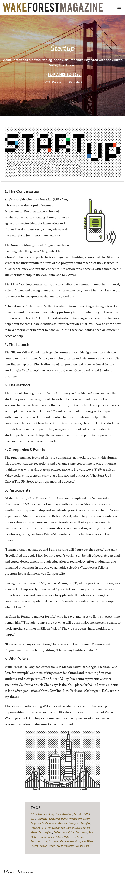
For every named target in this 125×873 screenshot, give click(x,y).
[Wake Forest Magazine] (53, 9)
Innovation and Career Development (69, 827)
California (42, 818)
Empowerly (37, 823)
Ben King (67, 814)
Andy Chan (54, 814)
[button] (119, 7)
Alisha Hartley (39, 814)
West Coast (82, 846)
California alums (58, 818)
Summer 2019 (52, 81)
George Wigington (68, 823)
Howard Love (38, 827)
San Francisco (79, 832)
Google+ (85, 823)
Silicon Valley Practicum (70, 837)
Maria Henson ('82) (65, 74)
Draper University (79, 818)
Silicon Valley (47, 837)
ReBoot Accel (61, 832)
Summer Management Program (67, 841)
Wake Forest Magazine (61, 846)
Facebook (51, 823)
